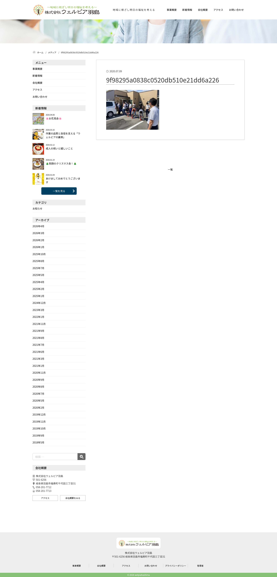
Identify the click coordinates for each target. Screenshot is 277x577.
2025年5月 (38, 275)
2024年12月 (39, 303)
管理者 (200, 565)
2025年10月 (39, 254)
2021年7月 (38, 344)
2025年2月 (38, 289)
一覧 (170, 169)
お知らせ (37, 208)
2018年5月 (38, 442)
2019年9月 (38, 435)
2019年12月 (39, 414)
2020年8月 (38, 386)
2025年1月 (38, 296)
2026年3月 (38, 233)
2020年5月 (38, 400)
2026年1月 (38, 247)
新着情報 (187, 9)
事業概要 (172, 9)
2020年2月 (38, 407)
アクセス (218, 9)
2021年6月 (38, 352)
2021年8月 (38, 338)
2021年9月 (38, 330)
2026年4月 (38, 226)
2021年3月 (38, 358)
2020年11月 (39, 372)
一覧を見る (59, 191)
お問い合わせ (236, 9)
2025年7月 (38, 268)
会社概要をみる (72, 497)
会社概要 (203, 9)
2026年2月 (38, 240)
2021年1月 (38, 365)
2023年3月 (38, 310)
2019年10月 (39, 428)
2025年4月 (38, 282)
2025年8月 (38, 261)
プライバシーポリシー (175, 565)
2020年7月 (38, 393)
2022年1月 (38, 317)
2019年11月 (39, 421)
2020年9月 (38, 379)
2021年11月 (39, 324)
